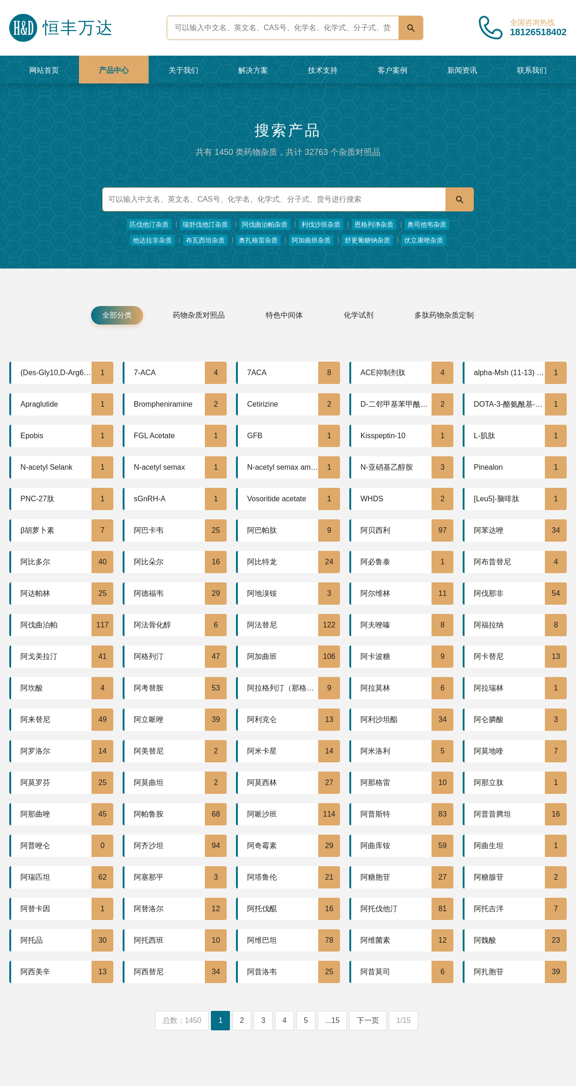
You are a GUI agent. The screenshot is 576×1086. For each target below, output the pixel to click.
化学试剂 (358, 315)
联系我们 (532, 70)
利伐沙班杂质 (320, 224)
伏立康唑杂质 (423, 240)
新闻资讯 (462, 70)
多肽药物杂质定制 (444, 315)
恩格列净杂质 (373, 224)
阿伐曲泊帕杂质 (265, 224)
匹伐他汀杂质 (149, 224)
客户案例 (392, 70)
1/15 (403, 1020)
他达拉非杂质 (152, 240)
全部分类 (117, 315)
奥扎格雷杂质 (258, 240)
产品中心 (114, 70)
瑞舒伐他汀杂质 (205, 224)
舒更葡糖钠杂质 (367, 240)
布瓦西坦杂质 (205, 240)
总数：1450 (182, 1020)
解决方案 (253, 70)
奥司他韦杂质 (426, 224)
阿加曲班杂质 (311, 240)
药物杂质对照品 (199, 315)
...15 (332, 1020)
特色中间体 (284, 315)
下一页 (368, 1020)
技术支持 (323, 70)
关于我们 (183, 70)
